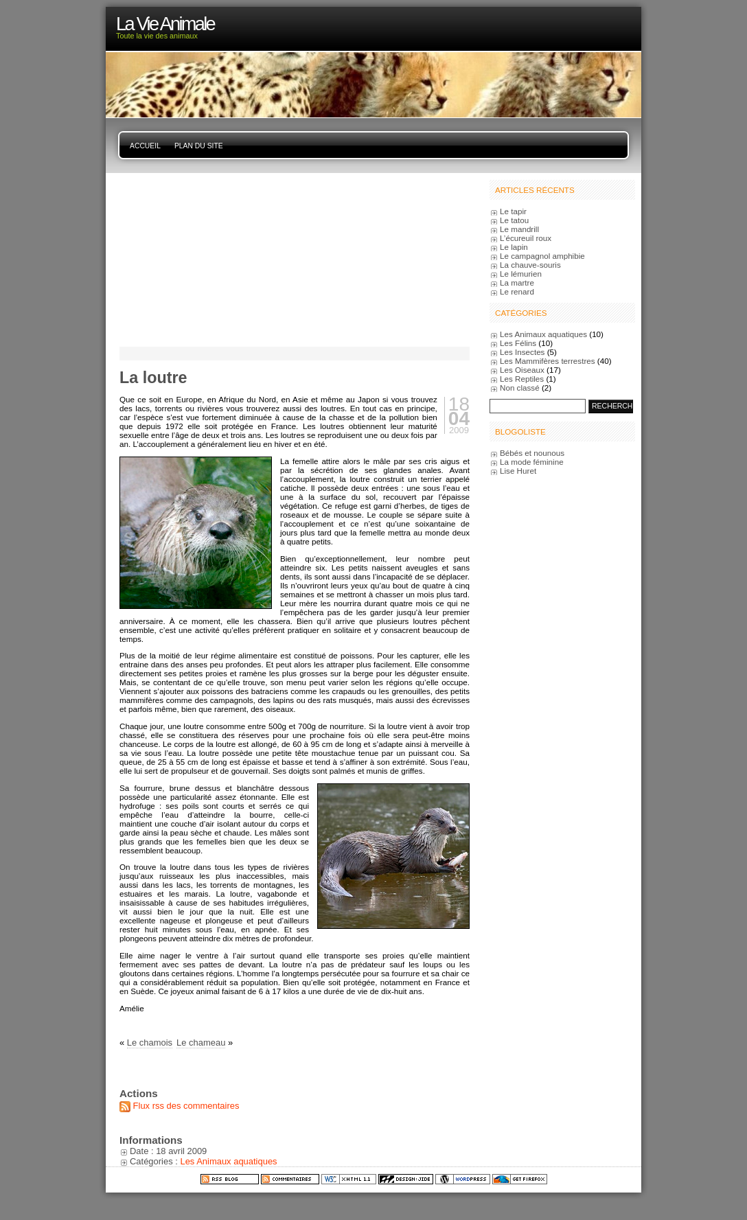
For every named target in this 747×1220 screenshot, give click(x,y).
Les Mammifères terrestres (547, 360)
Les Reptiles (522, 378)
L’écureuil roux (525, 237)
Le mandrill (519, 229)
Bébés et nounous (532, 452)
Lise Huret (518, 470)
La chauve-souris (530, 264)
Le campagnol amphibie (542, 255)
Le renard (517, 291)
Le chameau (200, 1042)
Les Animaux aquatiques (228, 1161)
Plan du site (198, 146)
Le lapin (514, 246)
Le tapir (513, 211)
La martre (517, 282)
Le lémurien (521, 273)
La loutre (153, 378)
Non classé (520, 387)
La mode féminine (532, 461)
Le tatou (514, 220)
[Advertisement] (205, 259)
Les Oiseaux (522, 369)
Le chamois (149, 1042)
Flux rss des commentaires (186, 1106)
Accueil (145, 146)
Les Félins (518, 342)
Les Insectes (522, 351)
